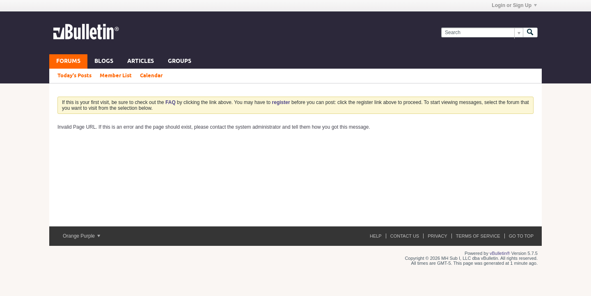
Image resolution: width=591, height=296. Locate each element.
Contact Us (404, 236)
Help (376, 236)
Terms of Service (478, 236)
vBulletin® (500, 253)
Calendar (151, 75)
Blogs (103, 61)
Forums (68, 61)
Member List (116, 75)
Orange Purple (81, 236)
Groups (179, 61)
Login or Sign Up (514, 5)
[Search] (482, 33)
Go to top (521, 236)
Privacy (437, 236)
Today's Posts (74, 75)
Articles (140, 61)
